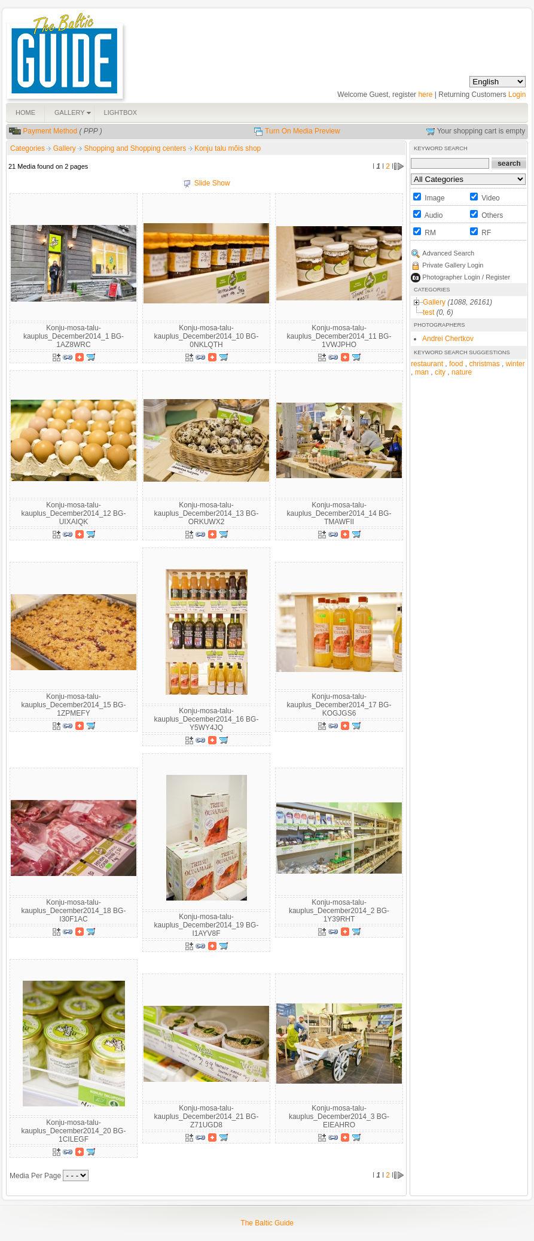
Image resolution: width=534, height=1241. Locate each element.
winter (515, 364)
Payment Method (50, 131)
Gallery (65, 148)
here (425, 94)
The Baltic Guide (267, 1223)
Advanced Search (448, 253)
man (422, 372)
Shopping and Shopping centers (136, 148)
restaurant (427, 364)
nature (461, 372)
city (440, 372)
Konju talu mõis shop (227, 148)
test (428, 312)
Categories (27, 148)
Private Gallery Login (452, 265)
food (456, 364)
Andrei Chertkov (448, 338)
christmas (484, 364)
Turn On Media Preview (302, 131)
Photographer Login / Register (466, 277)
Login (517, 94)
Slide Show (212, 183)
